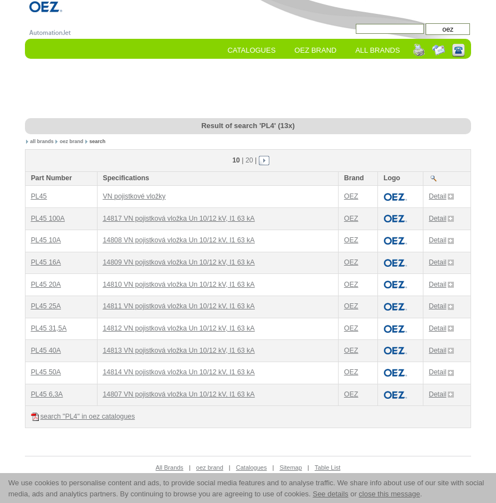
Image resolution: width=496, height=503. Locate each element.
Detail (441, 196)
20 (249, 160)
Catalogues (251, 50)
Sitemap (290, 467)
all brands (42, 141)
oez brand (72, 141)
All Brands (377, 50)
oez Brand (315, 50)
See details (330, 494)
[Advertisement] (248, 89)
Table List (327, 467)
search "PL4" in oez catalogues (83, 417)
